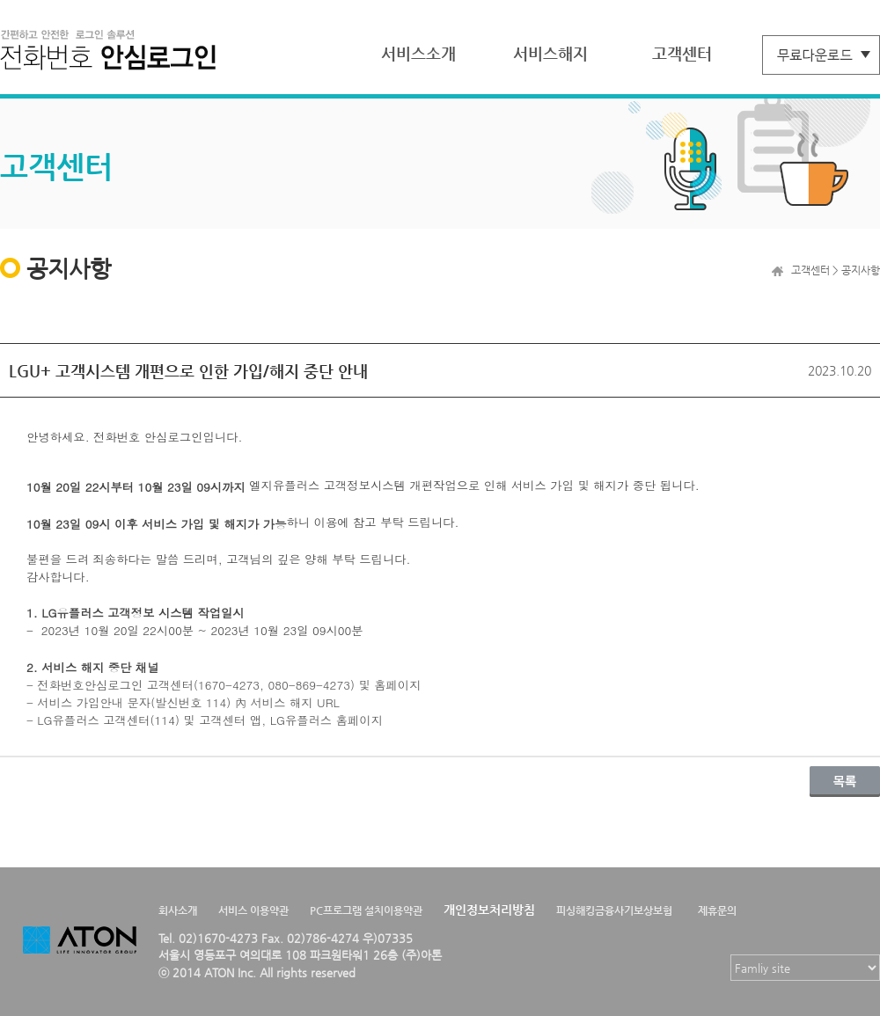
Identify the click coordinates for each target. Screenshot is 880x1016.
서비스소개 (418, 53)
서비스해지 (550, 53)
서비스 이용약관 (253, 910)
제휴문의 (717, 910)
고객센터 (682, 53)
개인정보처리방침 (489, 910)
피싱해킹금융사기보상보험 (614, 910)
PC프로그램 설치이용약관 (366, 910)
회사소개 (177, 910)
